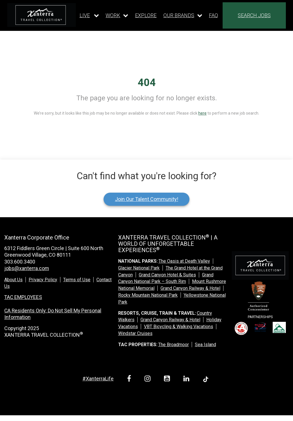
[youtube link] (168, 379)
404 (147, 83)
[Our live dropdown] (89, 15)
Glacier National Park (139, 268)
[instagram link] (148, 379)
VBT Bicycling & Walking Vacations (178, 326)
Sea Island (205, 344)
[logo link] (41, 14)
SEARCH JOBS (254, 15)
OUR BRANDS (178, 15)
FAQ (213, 15)
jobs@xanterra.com (26, 268)
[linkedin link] (187, 379)
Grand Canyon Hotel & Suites (167, 275)
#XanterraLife (98, 379)
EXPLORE (146, 15)
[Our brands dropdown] (182, 15)
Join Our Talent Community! (146, 199)
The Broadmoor (173, 344)
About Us (13, 279)
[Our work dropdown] (117, 15)
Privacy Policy (43, 279)
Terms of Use (76, 279)
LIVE (85, 15)
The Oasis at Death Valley (184, 261)
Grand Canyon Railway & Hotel (190, 288)
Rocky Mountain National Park (148, 295)
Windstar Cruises (135, 333)
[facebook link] (130, 379)
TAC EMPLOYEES (23, 297)
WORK (113, 15)
